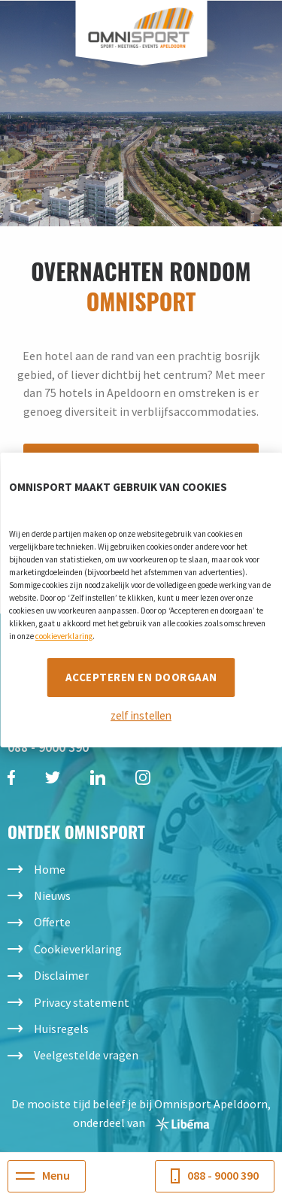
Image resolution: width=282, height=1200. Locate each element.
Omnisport (141, 28)
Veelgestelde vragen (86, 1054)
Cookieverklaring (78, 948)
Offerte (52, 921)
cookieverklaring (63, 636)
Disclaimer (61, 975)
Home (49, 869)
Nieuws (52, 895)
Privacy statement (81, 1002)
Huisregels (61, 1028)
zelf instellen (141, 715)
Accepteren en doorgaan (141, 677)
